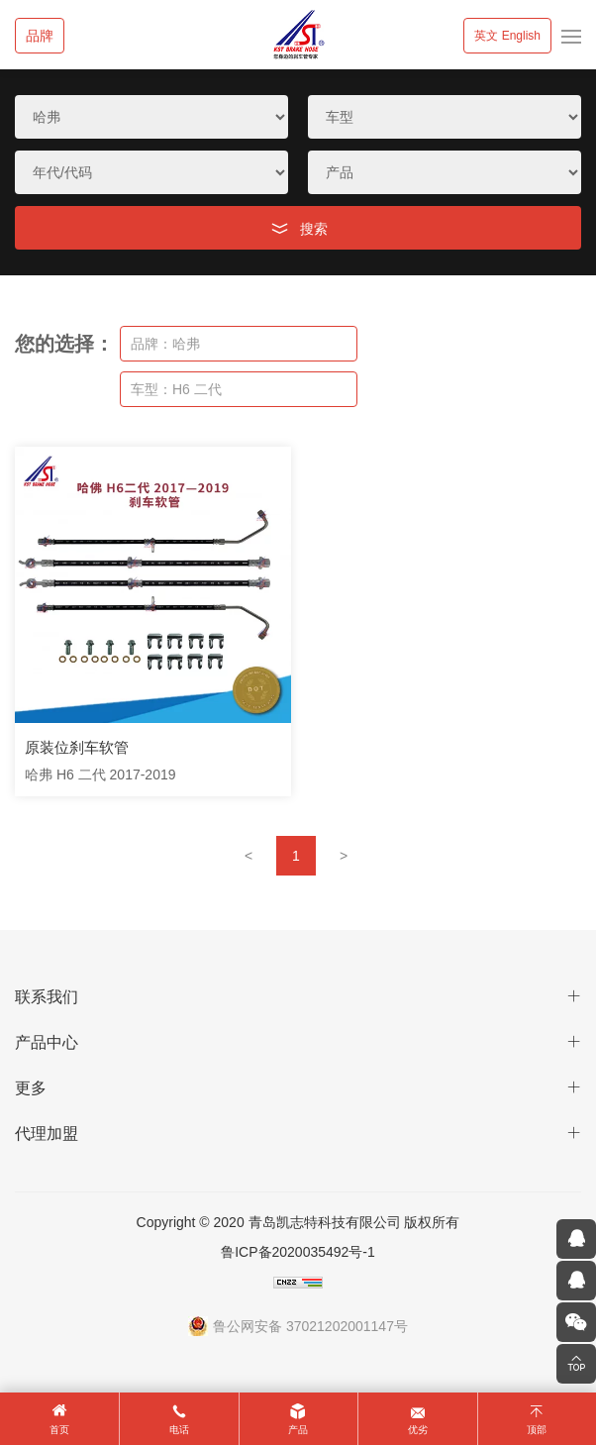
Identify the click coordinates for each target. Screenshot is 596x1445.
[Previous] (248, 856)
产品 (298, 1429)
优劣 (418, 1429)
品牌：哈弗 (165, 344)
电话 (179, 1429)
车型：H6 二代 (176, 389)
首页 (59, 1429)
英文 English (507, 36)
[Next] (343, 856)
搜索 (314, 229)
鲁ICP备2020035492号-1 (298, 1252)
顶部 (536, 1429)
